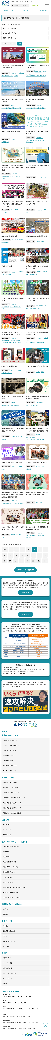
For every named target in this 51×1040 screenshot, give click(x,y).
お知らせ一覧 (7, 835)
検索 (19, 43)
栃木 (8, 1003)
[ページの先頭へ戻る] (45, 1025)
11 (22, 555)
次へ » (45, 561)
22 (39, 561)
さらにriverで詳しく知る (10, 771)
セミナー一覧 (7, 830)
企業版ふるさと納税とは (10, 740)
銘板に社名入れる (8, 882)
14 (39, 555)
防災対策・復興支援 (15, 340)
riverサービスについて (9, 750)
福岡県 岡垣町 (5, 105)
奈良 (24, 1016)
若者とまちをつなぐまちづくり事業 (11, 463)
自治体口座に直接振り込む (11, 793)
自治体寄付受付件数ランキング (12, 803)
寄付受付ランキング (42, 10)
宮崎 (24, 1029)
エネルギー (45, 71)
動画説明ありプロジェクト (11, 782)
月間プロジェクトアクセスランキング (14, 798)
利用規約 (5, 983)
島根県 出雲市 (30, 210)
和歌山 (29, 1016)
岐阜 (29, 1009)
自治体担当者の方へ (9, 755)
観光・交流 (41, 140)
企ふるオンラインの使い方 (11, 745)
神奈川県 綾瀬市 (31, 105)
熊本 (16, 1029)
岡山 (12, 1023)
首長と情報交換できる (9, 862)
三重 (4, 1016)
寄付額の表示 (35, 5)
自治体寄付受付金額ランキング (12, 808)
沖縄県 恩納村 (5, 436)
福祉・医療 (8, 274)
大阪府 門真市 (30, 402)
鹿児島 (29, 1029)
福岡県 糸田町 (30, 434)
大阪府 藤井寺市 (6, 240)
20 (27, 561)
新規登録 (5, 914)
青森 (9, 996)
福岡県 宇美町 (30, 466)
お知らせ (5, 819)
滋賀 (8, 1016)
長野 (24, 1009)
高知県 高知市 (30, 241)
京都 (12, 1016)
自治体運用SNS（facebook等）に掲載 (14, 887)
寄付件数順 (10, 24)
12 (28, 555)
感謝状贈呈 (6, 852)
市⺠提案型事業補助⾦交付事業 (10, 131)
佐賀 (8, 1029)
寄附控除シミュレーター (10, 766)
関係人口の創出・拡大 (7, 76)
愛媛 (33, 1023)
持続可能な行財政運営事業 (9, 236)
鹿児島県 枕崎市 (6, 466)
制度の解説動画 (7, 968)
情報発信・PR (29, 142)
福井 (16, 1009)
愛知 (37, 1009)
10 (16, 555)
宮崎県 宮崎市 (5, 272)
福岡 (4, 1029)
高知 (37, 1023)
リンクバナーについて (9, 973)
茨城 (4, 1003)
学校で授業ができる (9, 872)
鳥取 (4, 1023)
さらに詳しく (25, 592)
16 (4, 561)
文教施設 (16, 76)
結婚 (45, 209)
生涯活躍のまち (5, 142)
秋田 (22, 996)
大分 (20, 1029)
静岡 (33, 1009)
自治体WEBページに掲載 (10, 867)
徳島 (24, 1023)
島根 (8, 1023)
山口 (20, 1023)
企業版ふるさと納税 (9, 735)
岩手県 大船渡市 (6, 173)
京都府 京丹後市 (31, 272)
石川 (12, 1009)
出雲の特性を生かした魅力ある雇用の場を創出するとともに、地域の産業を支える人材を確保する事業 (12, 495)
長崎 (12, 1029)
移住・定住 (29, 405)
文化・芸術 (4, 212)
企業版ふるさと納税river (12, 904)
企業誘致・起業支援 (6, 503)
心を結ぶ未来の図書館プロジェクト (36, 463)
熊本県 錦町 (30, 71)
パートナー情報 (7, 963)
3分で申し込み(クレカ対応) (11, 788)
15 (45, 555)
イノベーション (17, 370)
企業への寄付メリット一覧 (11, 847)
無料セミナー (7, 825)
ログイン (5, 909)
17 (10, 561)
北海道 (5, 996)
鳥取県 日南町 (30, 533)
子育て (3, 178)
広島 (16, 1023)
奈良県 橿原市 (30, 306)
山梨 (20, 1009)
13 (33, 555)
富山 (8, 1009)
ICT (46, 177)
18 (16, 561)
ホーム (4, 731)
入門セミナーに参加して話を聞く (13, 813)
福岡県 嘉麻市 (5, 139)
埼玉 (16, 1003)
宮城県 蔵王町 (5, 338)
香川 (29, 1023)
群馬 (12, 1003)
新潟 (4, 1009)
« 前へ (5, 549)
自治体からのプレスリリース (11, 897)
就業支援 (39, 272)
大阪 (16, 1016)
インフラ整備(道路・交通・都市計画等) (36, 76)
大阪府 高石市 (5, 73)
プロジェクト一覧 (8, 10)
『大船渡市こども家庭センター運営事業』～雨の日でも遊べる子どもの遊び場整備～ (12, 168)
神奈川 (29, 1003)
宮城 (18, 996)
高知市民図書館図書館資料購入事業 (36, 236)
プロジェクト (7, 921)
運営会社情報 (7, 958)
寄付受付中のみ (9, 43)
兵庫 (20, 1016)
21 (33, 561)
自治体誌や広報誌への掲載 (11, 892)
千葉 (20, 1003)
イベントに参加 (7, 877)
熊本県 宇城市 (30, 137)
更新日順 (17, 24)
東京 (24, 1003)
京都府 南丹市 (5, 304)
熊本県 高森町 (5, 210)
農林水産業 (16, 405)
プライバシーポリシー (9, 978)
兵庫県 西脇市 (30, 372)
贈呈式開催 (6, 857)
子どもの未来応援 (6, 266)
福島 (30, 996)
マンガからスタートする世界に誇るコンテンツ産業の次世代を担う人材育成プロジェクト (12, 204)
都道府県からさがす (11, 991)
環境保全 (28, 74)
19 (21, 561)
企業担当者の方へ (8, 760)
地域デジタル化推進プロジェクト (11, 366)
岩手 (13, 996)
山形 (26, 996)
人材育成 (21, 73)
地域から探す (25, 10)
